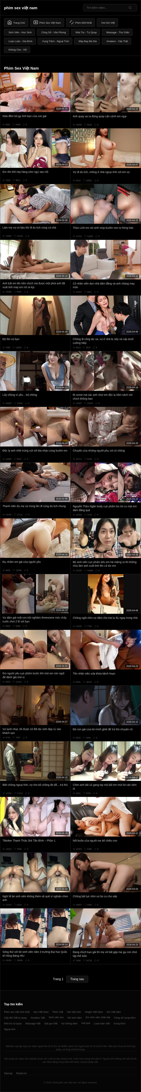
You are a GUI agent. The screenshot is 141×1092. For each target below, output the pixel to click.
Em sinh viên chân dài (98, 1017)
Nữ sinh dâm (74, 1017)
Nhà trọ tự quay (13, 1023)
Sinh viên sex (56, 1017)
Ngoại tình (9, 1029)
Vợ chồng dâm (69, 1023)
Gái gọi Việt (50, 1023)
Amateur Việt (38, 1017)
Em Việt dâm (114, 1011)
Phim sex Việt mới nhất (17, 1011)
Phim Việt (57, 1011)
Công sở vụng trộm (124, 1017)
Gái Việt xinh (74, 1011)
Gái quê (85, 1023)
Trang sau (77, 979)
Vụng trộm (120, 1023)
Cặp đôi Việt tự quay (15, 1017)
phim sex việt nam (20, 8)
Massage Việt (32, 1023)
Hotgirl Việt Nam (94, 1011)
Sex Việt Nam (41, 1011)
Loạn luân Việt (102, 1023)
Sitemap (8, 1073)
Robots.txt (21, 1073)
